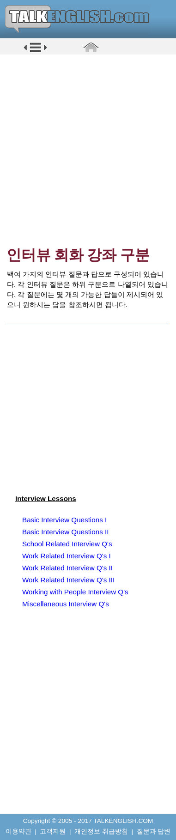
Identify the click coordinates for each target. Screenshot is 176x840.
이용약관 (18, 831)
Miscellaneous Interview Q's (65, 604)
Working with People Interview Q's (75, 592)
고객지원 (53, 831)
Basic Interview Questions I (64, 520)
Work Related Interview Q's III (68, 580)
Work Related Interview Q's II (67, 568)
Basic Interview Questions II (65, 532)
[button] (35, 51)
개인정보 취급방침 (101, 831)
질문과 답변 (154, 831)
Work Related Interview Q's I (66, 556)
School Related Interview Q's (67, 544)
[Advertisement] (88, 150)
